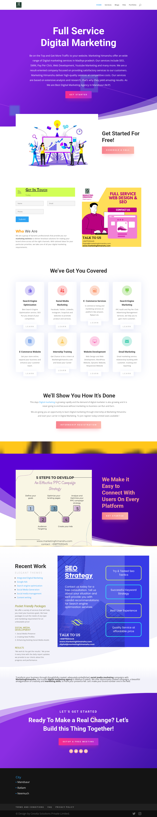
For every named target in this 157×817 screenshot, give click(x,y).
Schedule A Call (118, 150)
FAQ (124, 5)
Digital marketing (47, 402)
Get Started (78, 95)
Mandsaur (23, 782)
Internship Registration (78, 425)
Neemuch (23, 793)
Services (108, 5)
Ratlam (21, 787)
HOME (99, 5)
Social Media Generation (28, 589)
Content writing (24, 597)
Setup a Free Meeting (78, 742)
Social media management (29, 593)
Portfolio (132, 5)
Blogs (117, 5)
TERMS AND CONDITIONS (30, 807)
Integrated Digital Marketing (30, 578)
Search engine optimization (29, 585)
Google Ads (22, 581)
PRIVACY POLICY (65, 807)
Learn (30, 326)
